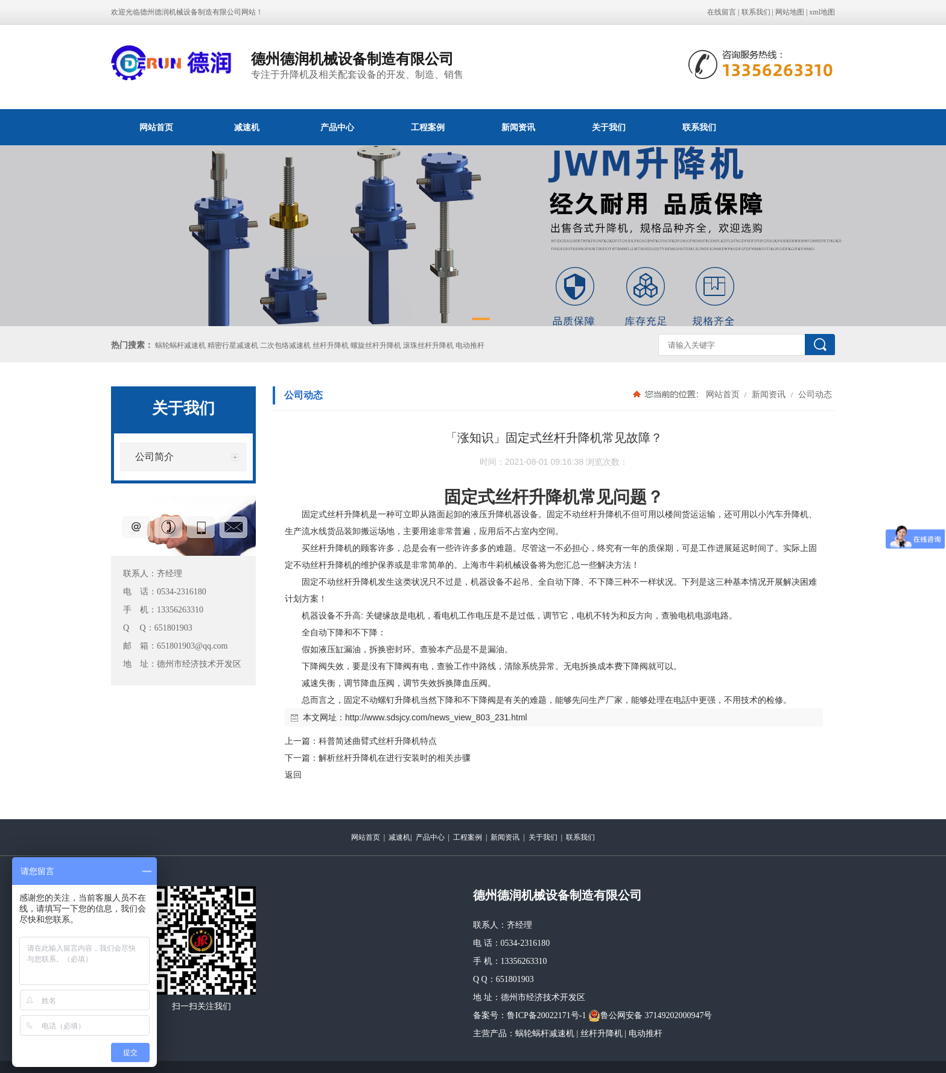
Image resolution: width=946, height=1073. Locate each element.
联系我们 (755, 12)
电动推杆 (645, 1033)
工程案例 (428, 127)
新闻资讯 (518, 127)
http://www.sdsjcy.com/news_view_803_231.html (436, 717)
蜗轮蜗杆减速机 (544, 1033)
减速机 (246, 127)
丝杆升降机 (601, 1033)
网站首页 (156, 127)
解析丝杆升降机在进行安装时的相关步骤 (395, 758)
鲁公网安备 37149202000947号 (650, 1016)
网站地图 (789, 12)
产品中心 (337, 127)
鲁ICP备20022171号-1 (546, 1015)
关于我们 (609, 127)
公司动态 (814, 394)
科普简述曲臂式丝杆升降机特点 (378, 741)
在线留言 (721, 12)
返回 (293, 774)
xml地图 (822, 12)
